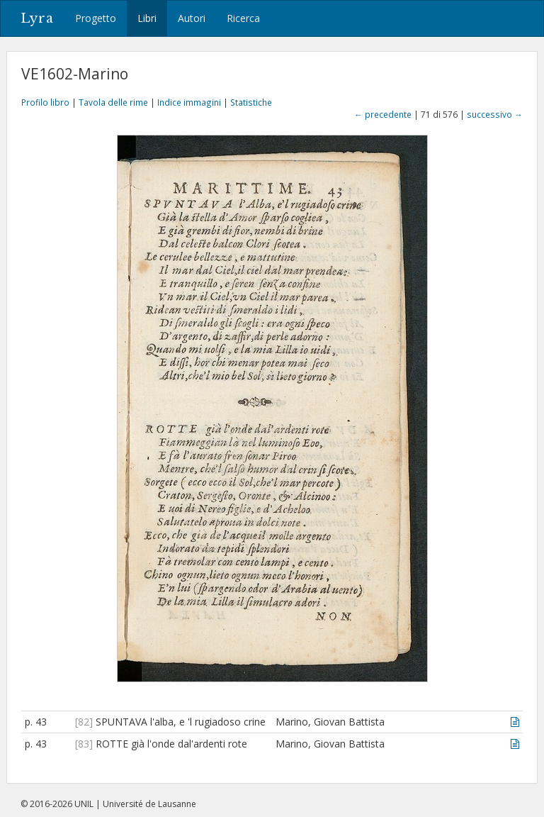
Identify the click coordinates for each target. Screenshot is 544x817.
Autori (191, 18)
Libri (147, 18)
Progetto (95, 18)
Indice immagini (189, 102)
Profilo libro (45, 102)
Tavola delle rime (113, 102)
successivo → (495, 114)
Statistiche (251, 102)
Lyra (37, 18)
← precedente (383, 114)
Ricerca (243, 18)
